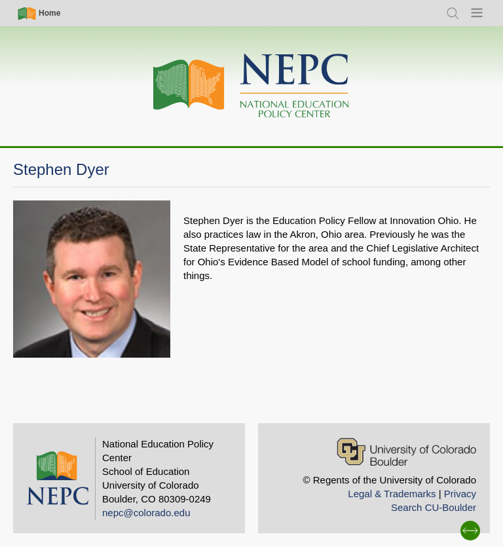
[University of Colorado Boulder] (406, 451)
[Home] (251, 86)
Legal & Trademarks (392, 493)
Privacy (460, 493)
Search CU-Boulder (433, 507)
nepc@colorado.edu (146, 512)
